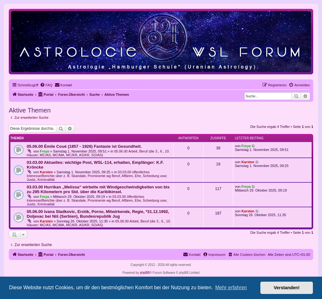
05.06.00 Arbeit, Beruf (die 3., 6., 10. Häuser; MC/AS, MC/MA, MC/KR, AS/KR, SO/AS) (98, 153)
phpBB (144, 272)
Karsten (46, 172)
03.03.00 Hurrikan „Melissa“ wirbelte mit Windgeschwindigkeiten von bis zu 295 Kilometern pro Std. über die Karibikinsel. (98, 189)
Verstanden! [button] (287, 287)
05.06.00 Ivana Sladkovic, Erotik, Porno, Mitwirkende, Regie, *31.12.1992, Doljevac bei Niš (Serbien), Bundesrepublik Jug (98, 214)
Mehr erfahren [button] (231, 287)
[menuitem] (46, 85)
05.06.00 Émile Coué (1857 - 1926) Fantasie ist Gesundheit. (84, 146)
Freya (44, 151)
